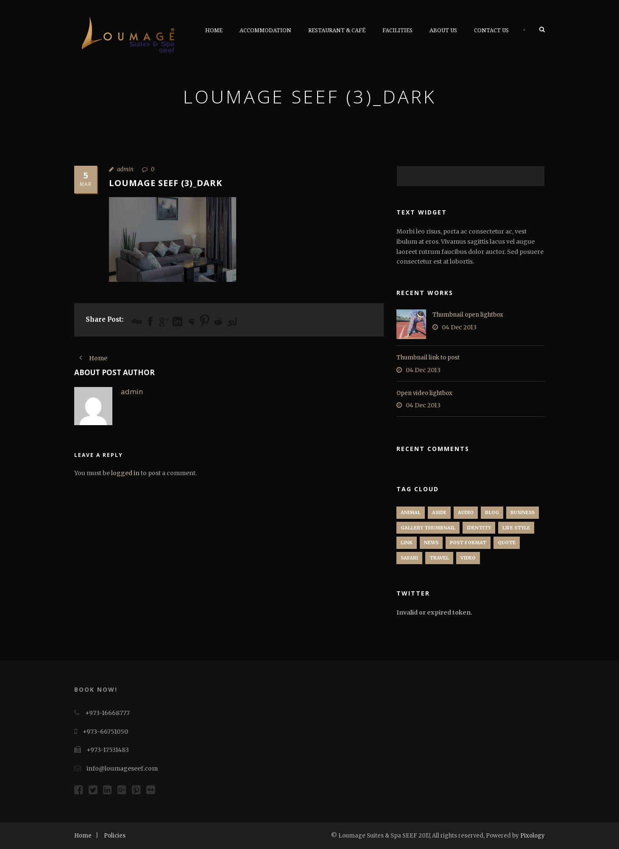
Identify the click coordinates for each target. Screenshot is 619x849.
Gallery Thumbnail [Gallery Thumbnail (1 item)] (428, 528)
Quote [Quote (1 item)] (507, 543)
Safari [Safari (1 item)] (409, 558)
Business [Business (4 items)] (522, 512)
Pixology (532, 835)
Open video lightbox (424, 393)
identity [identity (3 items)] (479, 528)
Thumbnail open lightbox (467, 314)
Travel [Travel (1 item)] (439, 558)
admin (125, 169)
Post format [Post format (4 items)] (468, 543)
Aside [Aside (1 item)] (439, 512)
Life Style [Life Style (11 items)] (516, 528)
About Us (443, 30)
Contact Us (491, 30)
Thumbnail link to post (428, 357)
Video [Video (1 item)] (468, 558)
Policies (114, 835)
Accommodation (265, 30)
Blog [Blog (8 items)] (492, 512)
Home (214, 30)
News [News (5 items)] (431, 543)
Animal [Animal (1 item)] (411, 512)
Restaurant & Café (336, 30)
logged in (125, 473)
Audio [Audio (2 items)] (466, 512)
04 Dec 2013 (459, 327)
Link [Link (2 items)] (407, 543)
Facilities (397, 30)
